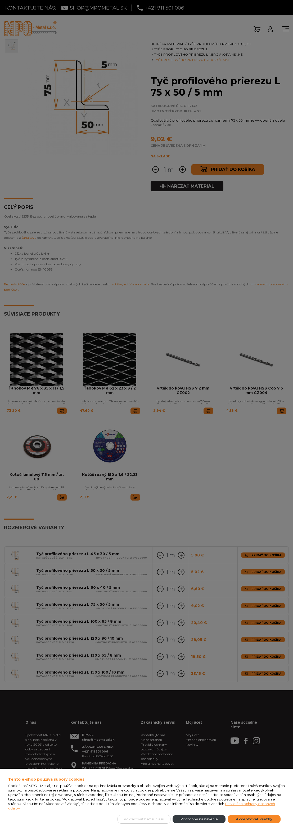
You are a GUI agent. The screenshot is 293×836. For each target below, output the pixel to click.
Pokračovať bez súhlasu (144, 819)
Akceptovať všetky (254, 819)
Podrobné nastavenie (199, 819)
